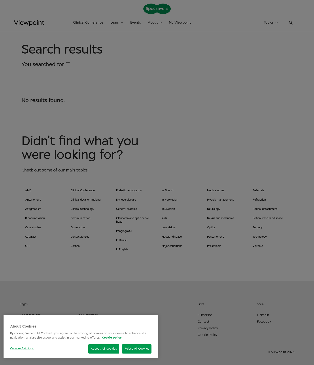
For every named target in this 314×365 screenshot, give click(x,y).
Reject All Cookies (137, 348)
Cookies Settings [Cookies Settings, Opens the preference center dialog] (22, 348)
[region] (81, 336)
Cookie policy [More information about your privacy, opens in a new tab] (112, 337)
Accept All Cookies (104, 348)
